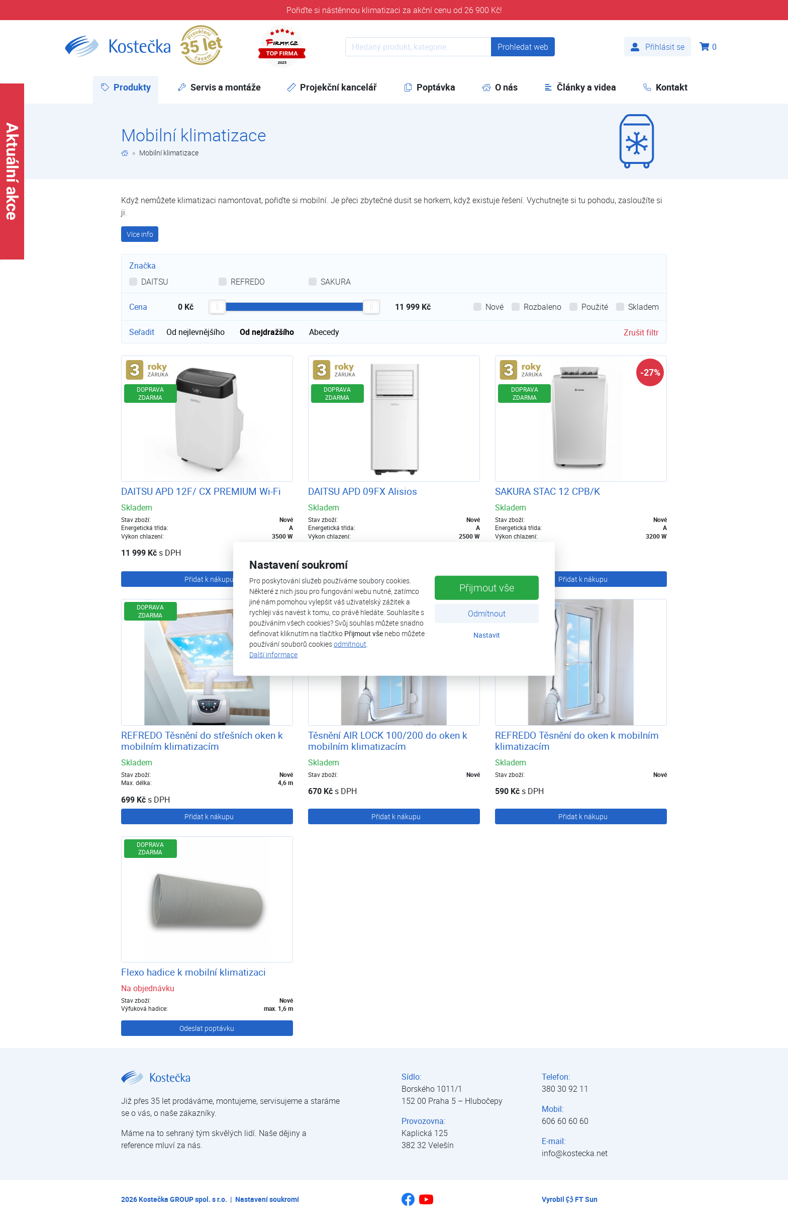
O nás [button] (500, 87)
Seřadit (141, 331)
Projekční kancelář (332, 87)
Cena (138, 306)
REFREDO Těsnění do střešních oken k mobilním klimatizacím (202, 741)
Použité (594, 306)
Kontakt (665, 87)
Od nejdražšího (267, 331)
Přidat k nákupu (209, 579)
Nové (494, 306)
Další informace (273, 654)
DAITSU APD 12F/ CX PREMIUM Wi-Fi (201, 491)
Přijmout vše (486, 587)
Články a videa (580, 87)
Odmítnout (487, 613)
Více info (140, 234)
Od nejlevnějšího (195, 331)
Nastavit (486, 634)
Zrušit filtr (641, 332)
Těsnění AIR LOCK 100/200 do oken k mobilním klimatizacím (387, 741)
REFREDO (248, 281)
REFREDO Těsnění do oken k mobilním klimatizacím (577, 741)
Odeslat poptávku (206, 1028)
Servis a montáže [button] (219, 87)
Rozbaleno (542, 306)
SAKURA (336, 281)
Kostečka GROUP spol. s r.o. (183, 1199)
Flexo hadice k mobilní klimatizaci (193, 972)
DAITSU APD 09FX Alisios (362, 491)
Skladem (643, 306)
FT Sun (582, 1199)
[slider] (217, 307)
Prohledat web (523, 46)
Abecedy (324, 331)
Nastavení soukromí (267, 1199)
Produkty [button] (129, 86)
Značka (142, 265)
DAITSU (154, 281)
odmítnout (350, 644)
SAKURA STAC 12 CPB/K (547, 491)
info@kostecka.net (575, 1153)
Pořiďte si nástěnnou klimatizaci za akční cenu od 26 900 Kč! (394, 10)
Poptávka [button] (429, 87)
